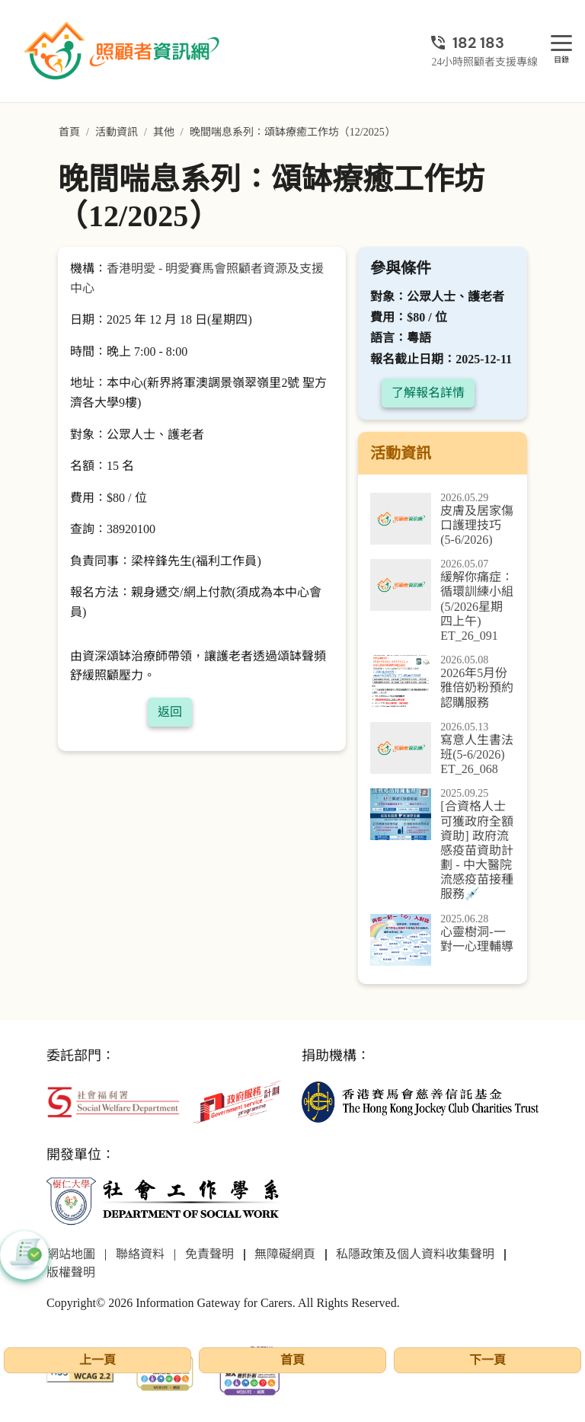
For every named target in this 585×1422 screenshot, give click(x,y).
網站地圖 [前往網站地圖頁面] (70, 1254)
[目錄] (561, 43)
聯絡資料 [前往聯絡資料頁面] (140, 1254)
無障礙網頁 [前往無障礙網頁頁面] (284, 1254)
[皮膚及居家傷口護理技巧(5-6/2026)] (442, 520)
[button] (24, 1255)
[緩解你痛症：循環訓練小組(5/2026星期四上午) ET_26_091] (442, 601)
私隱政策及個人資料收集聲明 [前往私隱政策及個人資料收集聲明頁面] (415, 1254)
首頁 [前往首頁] (69, 132)
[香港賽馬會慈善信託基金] (420, 1100)
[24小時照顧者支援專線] (484, 42)
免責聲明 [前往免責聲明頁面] (209, 1254)
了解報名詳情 (428, 392)
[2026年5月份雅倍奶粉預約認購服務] (442, 682)
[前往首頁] (123, 51)
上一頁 (97, 1359)
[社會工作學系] (164, 1201)
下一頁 (487, 1359)
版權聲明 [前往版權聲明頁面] (70, 1272)
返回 (170, 711)
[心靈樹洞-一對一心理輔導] (442, 940)
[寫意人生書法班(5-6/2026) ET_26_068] (442, 749)
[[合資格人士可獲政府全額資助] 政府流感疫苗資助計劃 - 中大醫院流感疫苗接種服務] (442, 844)
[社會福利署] (113, 1100)
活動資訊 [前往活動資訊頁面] (116, 132)
